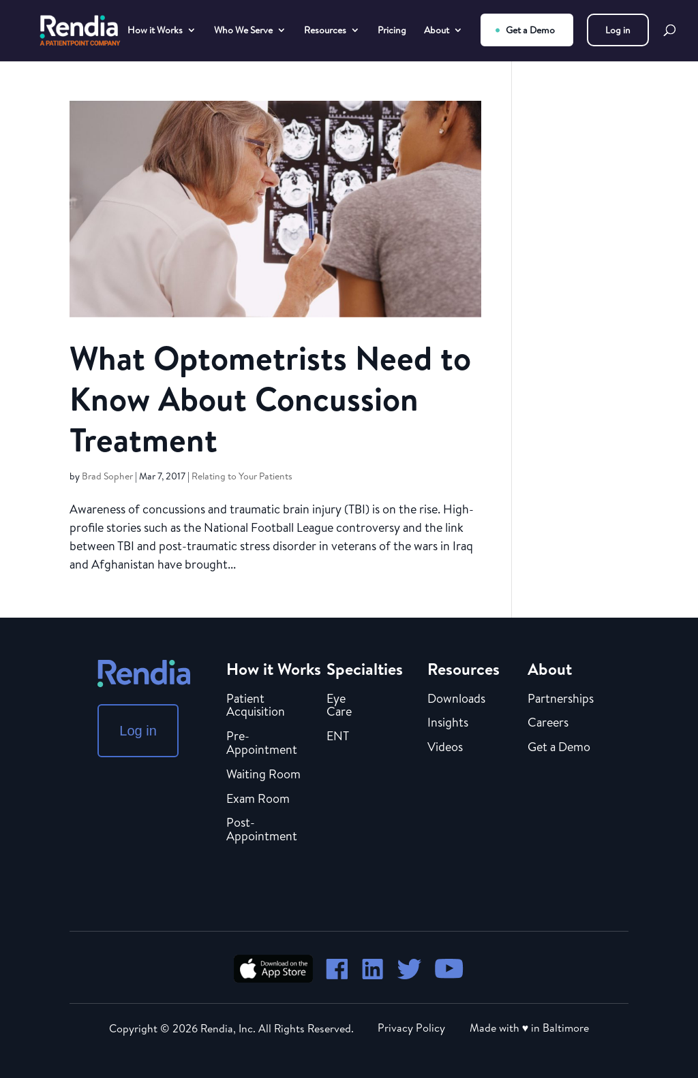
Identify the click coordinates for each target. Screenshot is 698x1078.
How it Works (155, 31)
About (436, 31)
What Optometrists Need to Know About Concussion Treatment (270, 398)
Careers (548, 723)
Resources (325, 31)
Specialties (365, 668)
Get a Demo (530, 30)
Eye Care (339, 706)
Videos (445, 747)
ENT (338, 736)
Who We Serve (243, 31)
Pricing (392, 31)
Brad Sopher (107, 476)
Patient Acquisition (255, 706)
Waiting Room (263, 774)
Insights (447, 723)
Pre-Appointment (261, 743)
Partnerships (561, 699)
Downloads (456, 699)
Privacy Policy (411, 1027)
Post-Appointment (261, 830)
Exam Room (258, 799)
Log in (618, 30)
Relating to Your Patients (242, 476)
